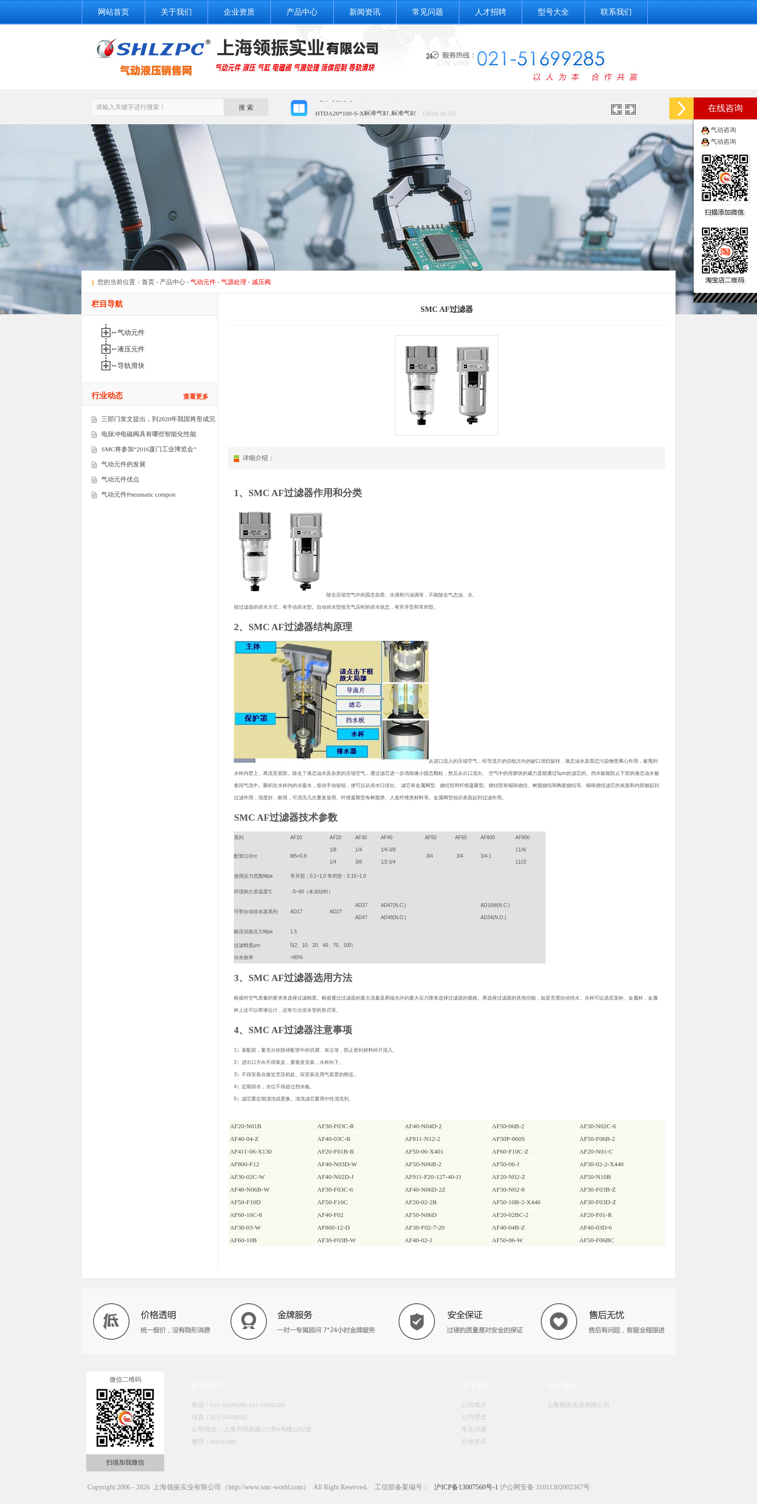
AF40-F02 (330, 1214)
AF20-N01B (246, 1126)
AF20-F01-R (595, 1214)
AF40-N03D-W (337, 1164)
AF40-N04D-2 (423, 1126)
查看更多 (195, 396)
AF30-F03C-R (335, 1126)
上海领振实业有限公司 (578, 1404)
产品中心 (302, 12)
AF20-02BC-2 (510, 1214)
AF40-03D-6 (595, 1227)
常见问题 (427, 12)
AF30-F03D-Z (597, 1202)
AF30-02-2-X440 (601, 1164)
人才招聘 (490, 12)
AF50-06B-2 (508, 1126)
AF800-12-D (333, 1227)
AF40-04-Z (244, 1138)
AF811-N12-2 (422, 1138)
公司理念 (474, 1417)
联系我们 (616, 12)
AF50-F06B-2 (597, 1138)
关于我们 (176, 12)
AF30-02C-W (247, 1176)
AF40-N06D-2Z (425, 1189)
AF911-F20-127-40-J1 (432, 1176)
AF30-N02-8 (508, 1189)
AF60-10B (243, 1240)
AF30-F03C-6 (335, 1189)
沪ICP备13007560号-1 (465, 1487)
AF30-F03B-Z (597, 1189)
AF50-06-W (507, 1240)
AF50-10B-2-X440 (516, 1202)
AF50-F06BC (596, 1240)
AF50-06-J (505, 1164)
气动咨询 (723, 130)
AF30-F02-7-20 (424, 1227)
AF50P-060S (508, 1138)
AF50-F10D (245, 1202)
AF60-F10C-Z (510, 1151)
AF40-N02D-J (335, 1176)
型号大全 (553, 12)
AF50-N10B (595, 1176)
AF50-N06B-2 (422, 1164)
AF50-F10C (332, 1202)
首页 (148, 282)
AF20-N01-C (596, 1151)
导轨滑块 (132, 365)
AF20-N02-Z (509, 1176)
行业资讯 (474, 1441)
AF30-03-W (245, 1227)
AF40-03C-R (334, 1138)
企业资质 (239, 12)
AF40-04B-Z (508, 1227)
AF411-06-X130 (251, 1151)
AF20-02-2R (420, 1202)
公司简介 (474, 1404)
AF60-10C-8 (246, 1214)
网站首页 (113, 12)
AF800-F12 (245, 1164)
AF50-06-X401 (423, 1151)
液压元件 (132, 349)
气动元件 (132, 332)
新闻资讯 (364, 12)
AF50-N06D (420, 1214)
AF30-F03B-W (336, 1240)
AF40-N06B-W (250, 1189)
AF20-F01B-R (335, 1151)
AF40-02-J (418, 1240)
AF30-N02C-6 (597, 1126)
